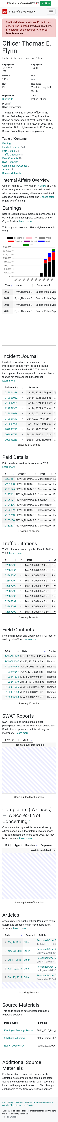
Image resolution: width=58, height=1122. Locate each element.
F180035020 (12, 697)
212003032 (11, 397)
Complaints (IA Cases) (15, 165)
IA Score (41, 185)
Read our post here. (41, 26)
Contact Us (20, 1105)
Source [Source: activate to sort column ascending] (30, 935)
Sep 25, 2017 (15, 977)
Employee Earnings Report (18, 1030)
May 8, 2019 (14, 942)
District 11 (8, 99)
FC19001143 (12, 656)
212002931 (11, 408)
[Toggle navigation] (51, 11)
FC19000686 (12, 661)
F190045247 (12, 671)
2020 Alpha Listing (14, 1038)
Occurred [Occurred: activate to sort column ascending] (34, 387)
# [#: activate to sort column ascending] (5, 473)
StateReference (14, 33)
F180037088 (12, 692)
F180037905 (12, 687)
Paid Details (10, 150)
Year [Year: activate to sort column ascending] (7, 285)
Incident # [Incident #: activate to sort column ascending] (10, 387)
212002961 (11, 403)
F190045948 (12, 666)
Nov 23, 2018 (15, 951)
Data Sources (21, 1102)
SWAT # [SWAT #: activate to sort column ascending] (9, 739)
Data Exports (34, 1102)
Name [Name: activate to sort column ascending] (19, 285)
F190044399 (12, 681)
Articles (7, 169)
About (5, 1102)
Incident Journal (13, 147)
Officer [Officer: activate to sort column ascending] (22, 473)
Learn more (25, 221)
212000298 (11, 424)
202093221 (11, 429)
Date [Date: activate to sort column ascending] (29, 559)
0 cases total (47, 196)
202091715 (11, 434)
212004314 (11, 392)
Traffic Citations (12, 154)
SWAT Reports (11, 162)
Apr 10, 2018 (15, 968)
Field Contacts (11, 158)
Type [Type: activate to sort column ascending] (42, 473)
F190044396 (12, 676)
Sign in (30, 1105)
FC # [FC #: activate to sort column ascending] (7, 651)
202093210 (11, 439)
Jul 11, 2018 (14, 959)
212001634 (11, 413)
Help (11, 1102)
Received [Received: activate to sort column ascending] (30, 845)
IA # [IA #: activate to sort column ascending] (7, 845)
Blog (12, 1105)
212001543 (11, 418)
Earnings (7, 143)
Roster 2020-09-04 (14, 1045)
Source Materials (11, 173)
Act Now (45, 3)
